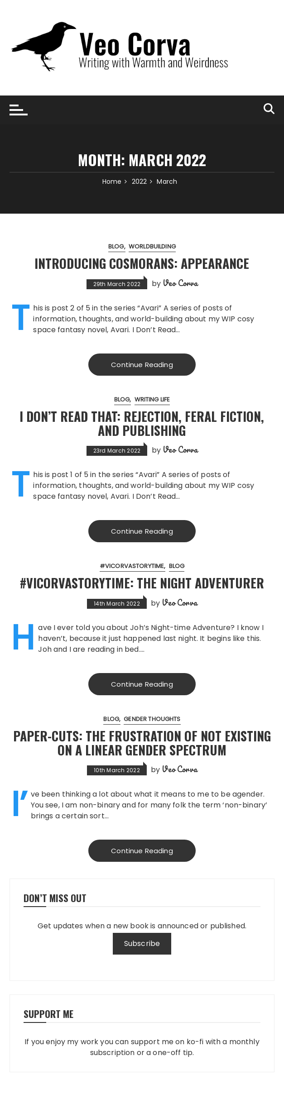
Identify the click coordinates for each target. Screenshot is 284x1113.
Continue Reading (142, 364)
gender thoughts (152, 719)
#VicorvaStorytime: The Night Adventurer (142, 582)
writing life (152, 399)
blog (116, 246)
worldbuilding (152, 246)
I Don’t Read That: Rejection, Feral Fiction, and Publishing (141, 423)
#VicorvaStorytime (132, 566)
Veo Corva (180, 282)
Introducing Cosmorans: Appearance (141, 263)
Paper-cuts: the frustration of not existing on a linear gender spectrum (142, 742)
